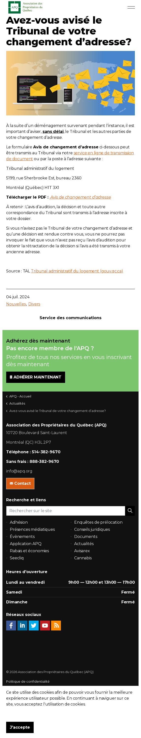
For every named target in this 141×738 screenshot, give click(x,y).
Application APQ (26, 543)
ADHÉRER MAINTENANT (35, 377)
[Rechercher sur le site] (70, 511)
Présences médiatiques (32, 529)
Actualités (84, 543)
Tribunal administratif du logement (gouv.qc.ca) (77, 271)
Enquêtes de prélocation (98, 522)
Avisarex (82, 551)
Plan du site (15, 691)
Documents (85, 536)
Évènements (22, 536)
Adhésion (19, 522)
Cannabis (83, 558)
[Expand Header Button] (131, 7)
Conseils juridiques (92, 529)
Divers (34, 304)
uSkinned (32, 701)
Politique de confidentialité (28, 681)
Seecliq (17, 558)
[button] (130, 511)
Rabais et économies (29, 551)
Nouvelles (16, 304)
